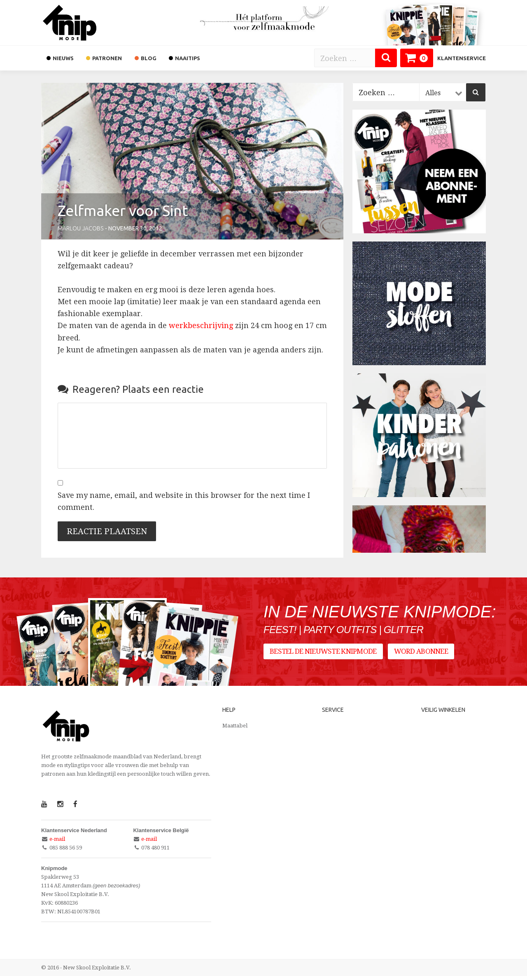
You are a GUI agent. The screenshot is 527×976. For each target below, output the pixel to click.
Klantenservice (461, 58)
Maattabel (234, 726)
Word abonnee (421, 651)
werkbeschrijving (201, 325)
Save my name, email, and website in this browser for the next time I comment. (184, 501)
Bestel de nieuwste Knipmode (323, 651)
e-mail (57, 839)
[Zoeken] (386, 58)
